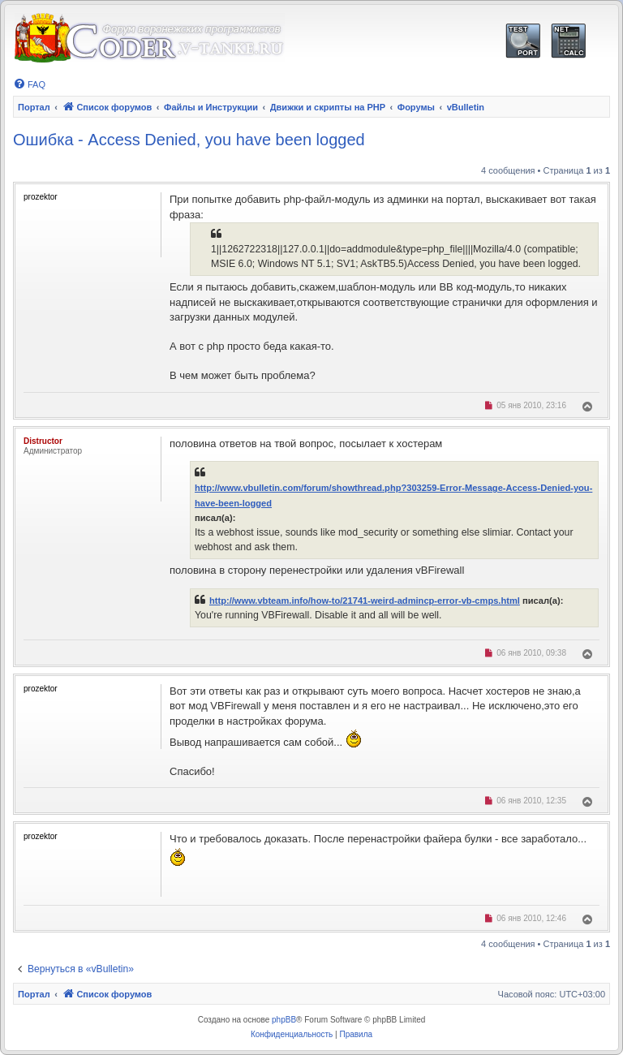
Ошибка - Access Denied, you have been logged (189, 140)
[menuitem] (29, 84)
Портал (34, 107)
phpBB (284, 1019)
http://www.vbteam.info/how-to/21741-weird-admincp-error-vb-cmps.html (364, 600)
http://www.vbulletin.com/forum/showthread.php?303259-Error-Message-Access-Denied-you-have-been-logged (393, 495)
